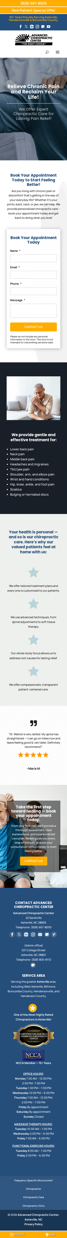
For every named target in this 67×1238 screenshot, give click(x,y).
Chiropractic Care (33, 1197)
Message (17, 300)
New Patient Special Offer (33, 10)
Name (15, 251)
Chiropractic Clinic (34, 1205)
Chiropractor (33, 1188)
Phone (15, 284)
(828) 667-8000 (33, 3)
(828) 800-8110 (41, 960)
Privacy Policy (33, 1224)
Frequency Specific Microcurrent (33, 1180)
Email (15, 267)
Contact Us (34, 861)
